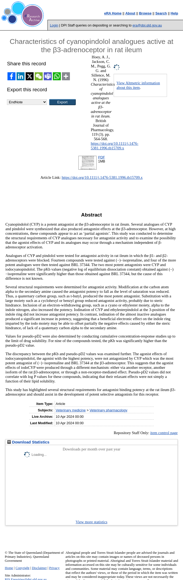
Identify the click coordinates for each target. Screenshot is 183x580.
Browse (145, 13)
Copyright (22, 568)
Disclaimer (39, 568)
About (130, 13)
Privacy (54, 568)
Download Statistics (28, 442)
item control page (164, 433)
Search (161, 13)
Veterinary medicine (71, 410)
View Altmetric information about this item (138, 85)
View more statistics (92, 522)
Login (54, 25)
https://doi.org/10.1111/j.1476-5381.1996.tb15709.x (114, 145)
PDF (101, 157)
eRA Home (112, 13)
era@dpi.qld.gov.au (147, 25)
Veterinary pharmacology (109, 410)
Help (174, 13)
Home (9, 568)
